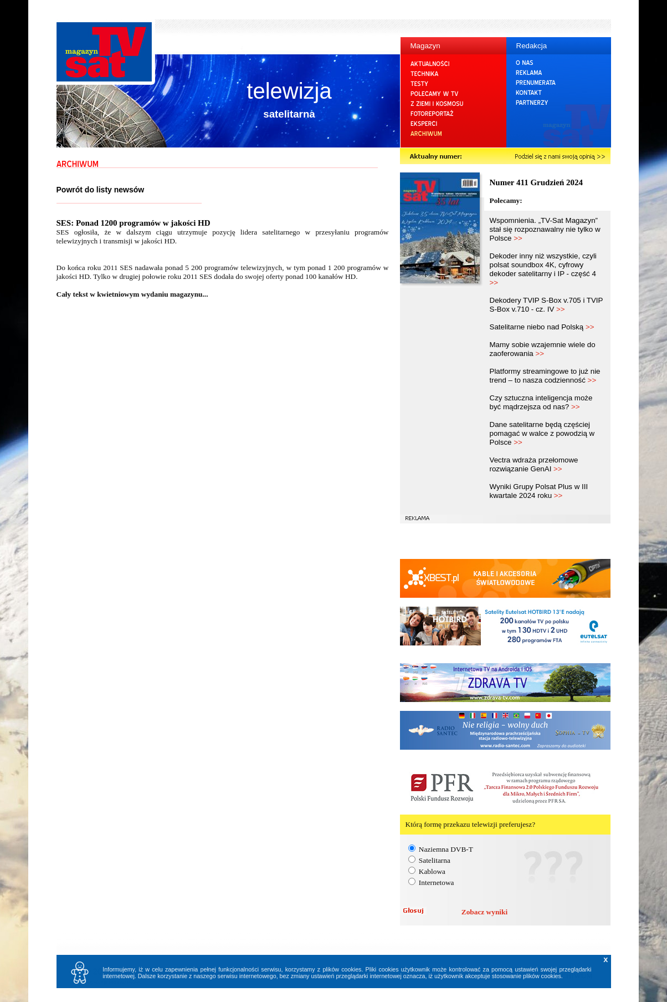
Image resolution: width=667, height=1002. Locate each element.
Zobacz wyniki (484, 912)
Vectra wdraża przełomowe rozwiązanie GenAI (534, 464)
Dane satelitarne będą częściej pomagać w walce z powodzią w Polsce (542, 433)
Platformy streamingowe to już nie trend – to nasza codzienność (545, 375)
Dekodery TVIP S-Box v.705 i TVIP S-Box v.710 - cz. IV (546, 304)
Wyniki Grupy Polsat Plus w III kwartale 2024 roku (539, 491)
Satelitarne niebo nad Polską (542, 327)
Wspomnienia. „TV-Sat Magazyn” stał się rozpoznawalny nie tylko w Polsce (545, 229)
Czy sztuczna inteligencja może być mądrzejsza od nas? (541, 402)
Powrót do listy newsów (101, 189)
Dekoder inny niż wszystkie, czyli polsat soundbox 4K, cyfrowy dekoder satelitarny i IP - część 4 (543, 269)
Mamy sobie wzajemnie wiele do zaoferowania (543, 349)
